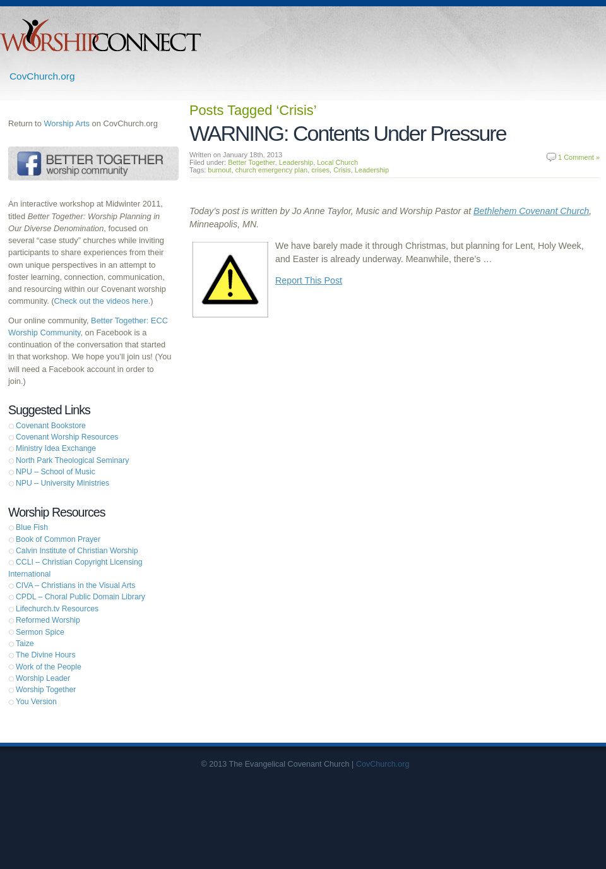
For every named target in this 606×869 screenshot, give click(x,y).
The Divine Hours (46, 654)
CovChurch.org (42, 76)
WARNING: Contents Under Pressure (347, 133)
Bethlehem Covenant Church (531, 211)
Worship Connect (100, 35)
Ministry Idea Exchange (56, 448)
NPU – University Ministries (62, 483)
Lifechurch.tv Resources (57, 608)
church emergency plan (271, 170)
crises (320, 170)
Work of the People (48, 666)
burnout (219, 170)
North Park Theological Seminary (72, 460)
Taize (25, 643)
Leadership (296, 162)
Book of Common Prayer (58, 539)
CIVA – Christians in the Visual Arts (75, 585)
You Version (36, 701)
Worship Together (46, 689)
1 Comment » (579, 157)
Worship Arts (67, 123)
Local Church (337, 162)
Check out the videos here (101, 301)
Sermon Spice (40, 632)
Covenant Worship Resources (67, 437)
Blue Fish (32, 527)
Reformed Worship (48, 620)
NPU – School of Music (55, 471)
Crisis (342, 170)
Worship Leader (43, 678)
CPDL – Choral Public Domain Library (80, 596)
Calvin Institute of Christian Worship (77, 550)
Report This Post (308, 280)
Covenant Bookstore (51, 425)
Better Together (251, 162)
